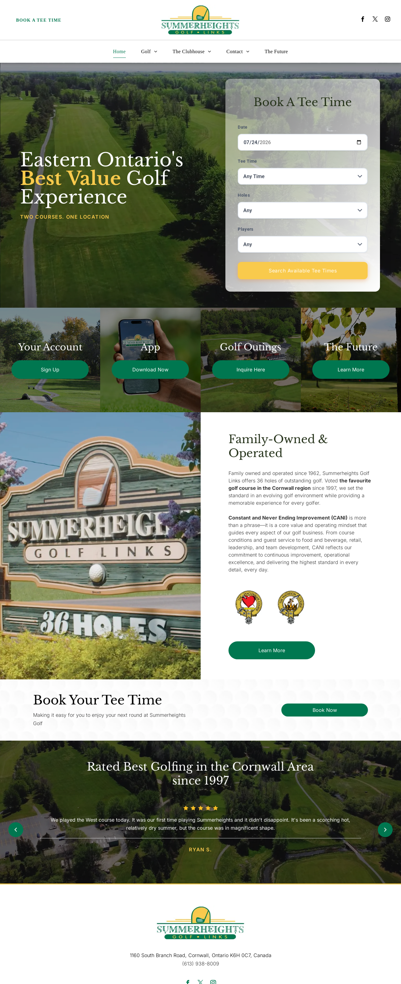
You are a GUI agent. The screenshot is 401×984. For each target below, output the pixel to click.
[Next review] (385, 829)
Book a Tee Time (39, 20)
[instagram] (387, 20)
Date (242, 127)
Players (245, 229)
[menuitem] (119, 51)
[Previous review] (15, 829)
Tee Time (247, 161)
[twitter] (375, 20)
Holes (244, 195)
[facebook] (363, 20)
